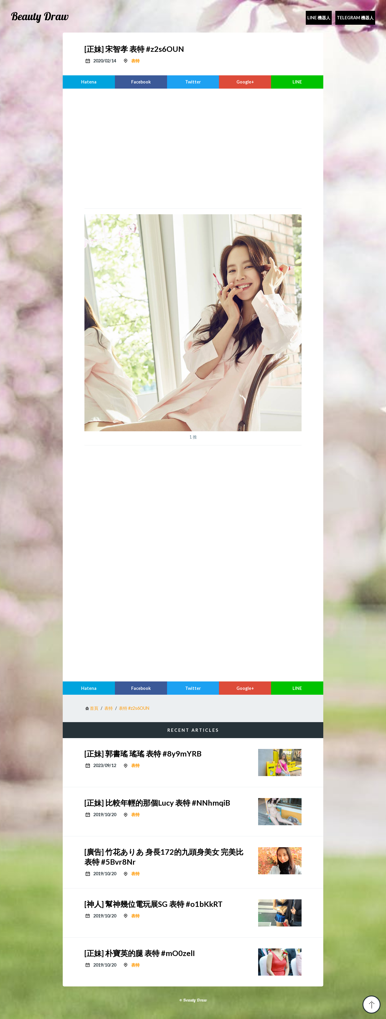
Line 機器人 (318, 17)
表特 (135, 60)
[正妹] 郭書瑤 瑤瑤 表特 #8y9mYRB (142, 753)
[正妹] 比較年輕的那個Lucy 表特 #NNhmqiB (157, 802)
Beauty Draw (40, 16)
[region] (193, 147)
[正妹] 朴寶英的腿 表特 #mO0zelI (139, 953)
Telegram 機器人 (355, 17)
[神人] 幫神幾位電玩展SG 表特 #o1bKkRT (153, 903)
